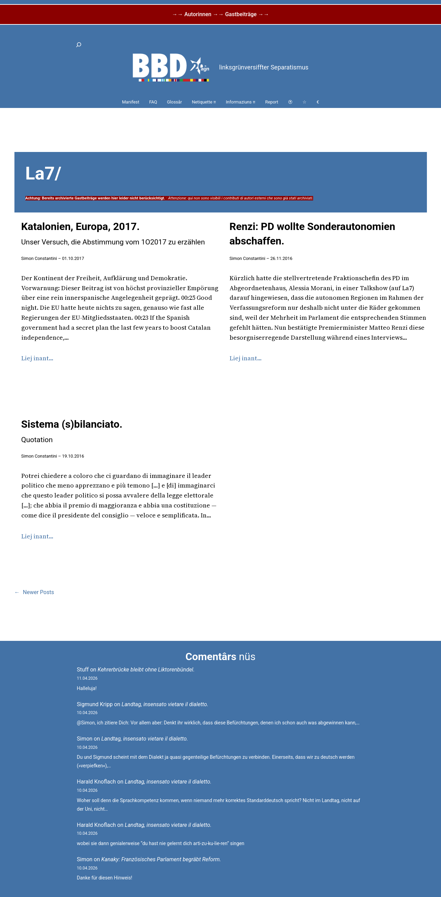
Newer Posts (34, 592)
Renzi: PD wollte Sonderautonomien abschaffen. (312, 233)
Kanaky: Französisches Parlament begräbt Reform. (161, 859)
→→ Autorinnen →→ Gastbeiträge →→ (220, 14)
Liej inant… (37, 358)
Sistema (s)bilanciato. (72, 431)
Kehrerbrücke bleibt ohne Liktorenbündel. (146, 669)
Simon (84, 738)
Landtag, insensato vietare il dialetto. (165, 704)
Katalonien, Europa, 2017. (113, 233)
